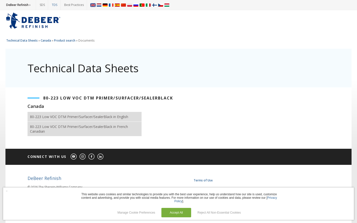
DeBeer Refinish (44, 178)
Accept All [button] (176, 212)
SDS (42, 5)
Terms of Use (203, 180)
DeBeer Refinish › (18, 5)
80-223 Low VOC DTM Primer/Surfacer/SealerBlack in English (79, 116)
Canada (46, 40)
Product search (64, 40)
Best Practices (74, 5)
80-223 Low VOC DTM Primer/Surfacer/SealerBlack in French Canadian (79, 129)
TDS (54, 5)
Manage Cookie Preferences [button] (136, 212)
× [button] (7, 191)
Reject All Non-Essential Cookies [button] (219, 212)
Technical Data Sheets (22, 40)
